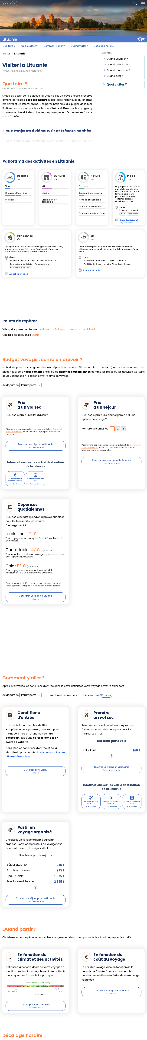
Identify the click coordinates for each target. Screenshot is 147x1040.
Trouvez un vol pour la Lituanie (35, 445)
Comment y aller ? (57, 46)
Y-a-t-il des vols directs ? (91, 809)
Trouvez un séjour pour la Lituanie (111, 461)
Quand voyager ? (117, 59)
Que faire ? (9, 46)
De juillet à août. (129, 221)
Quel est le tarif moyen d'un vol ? (15, 482)
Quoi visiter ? (117, 85)
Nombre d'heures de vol (64, 700)
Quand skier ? (115, 76)
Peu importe (28, 385)
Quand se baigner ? (119, 65)
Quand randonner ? (119, 71)
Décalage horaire (110, 46)
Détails (107, 700)
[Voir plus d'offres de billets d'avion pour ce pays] (112, 760)
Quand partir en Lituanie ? (35, 1014)
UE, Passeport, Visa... (36, 775)
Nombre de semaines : (95, 429)
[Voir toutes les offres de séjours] (36, 895)
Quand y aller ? (84, 46)
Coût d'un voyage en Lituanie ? (111, 1000)
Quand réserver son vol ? (35, 482)
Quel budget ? (31, 46)
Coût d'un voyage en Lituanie (35, 599)
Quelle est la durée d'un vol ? (111, 809)
